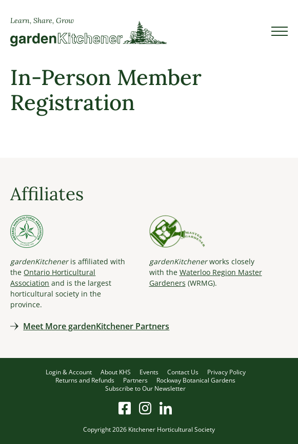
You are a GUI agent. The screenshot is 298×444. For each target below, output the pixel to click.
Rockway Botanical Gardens (195, 380)
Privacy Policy (226, 372)
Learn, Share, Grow (42, 20)
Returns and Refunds (84, 380)
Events (149, 372)
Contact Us (182, 372)
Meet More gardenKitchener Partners (96, 326)
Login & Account (69, 372)
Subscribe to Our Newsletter (145, 388)
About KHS (116, 372)
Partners (135, 380)
